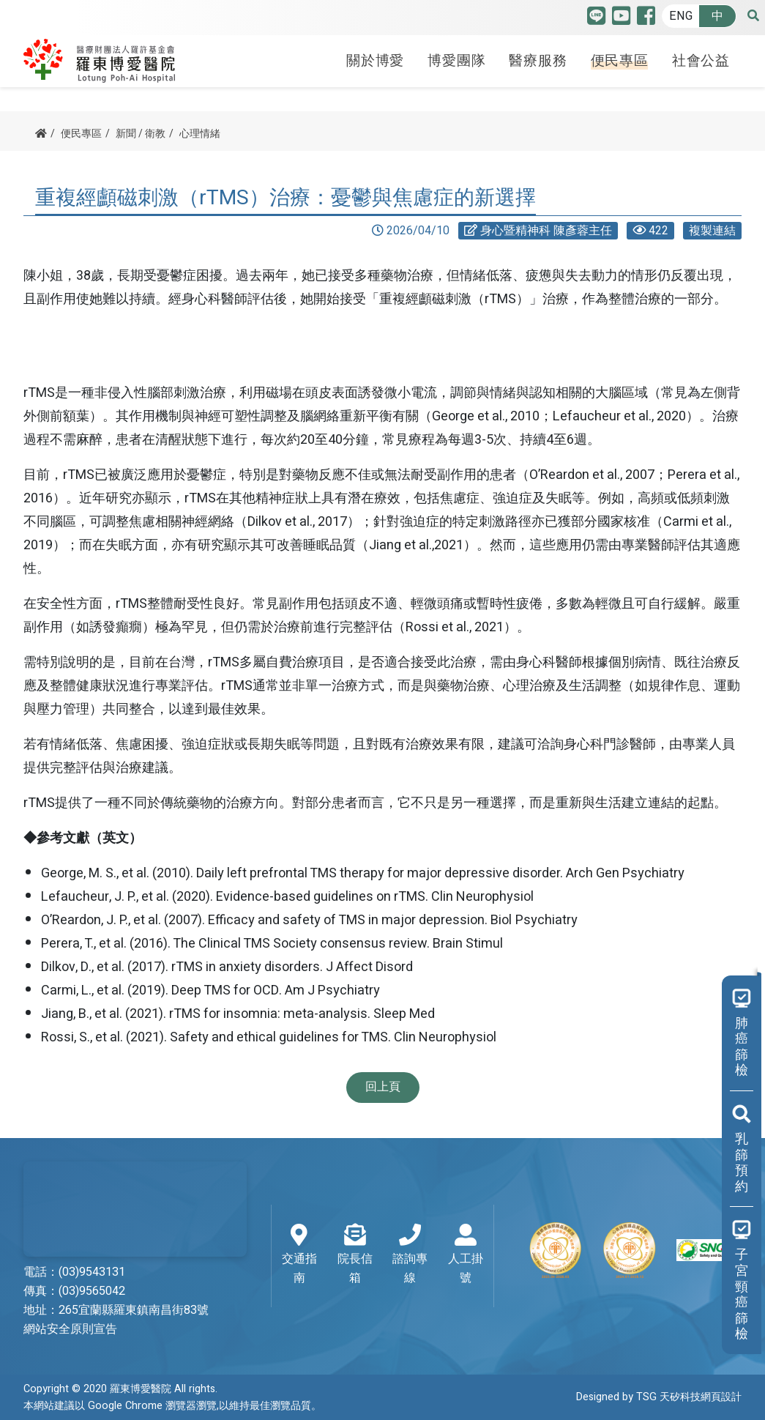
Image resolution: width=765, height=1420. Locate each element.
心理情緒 (199, 133)
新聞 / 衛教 (140, 133)
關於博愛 (375, 61)
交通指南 (299, 1255)
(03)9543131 (92, 1272)
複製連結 (712, 230)
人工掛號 (465, 1255)
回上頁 (382, 1087)
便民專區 (620, 61)
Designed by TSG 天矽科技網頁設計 (659, 1397)
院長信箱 (355, 1255)
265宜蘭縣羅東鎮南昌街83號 (134, 1310)
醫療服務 (538, 61)
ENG (681, 16)
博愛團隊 (456, 61)
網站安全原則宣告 (70, 1329)
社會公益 (701, 61)
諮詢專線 (410, 1255)
